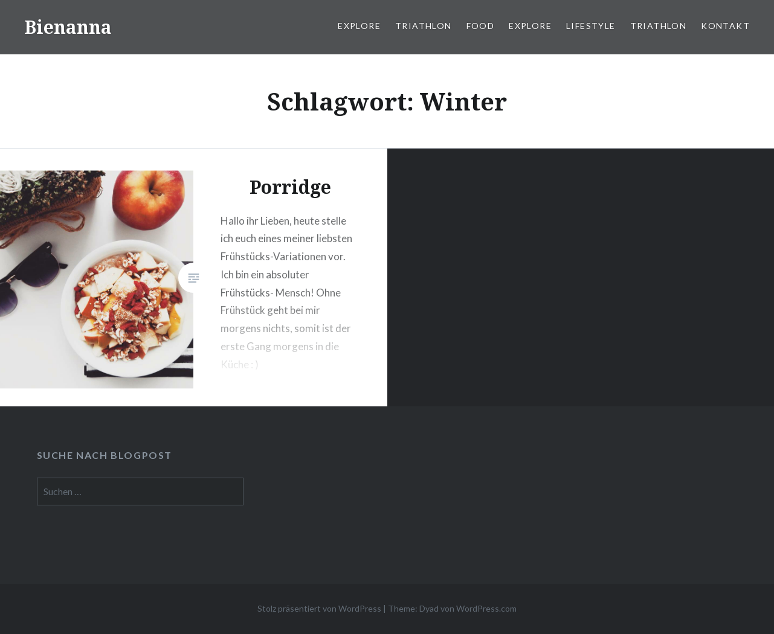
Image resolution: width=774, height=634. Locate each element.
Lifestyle (591, 26)
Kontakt (725, 26)
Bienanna (68, 26)
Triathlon (423, 26)
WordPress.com (486, 608)
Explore (359, 26)
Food (480, 26)
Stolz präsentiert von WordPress (319, 608)
